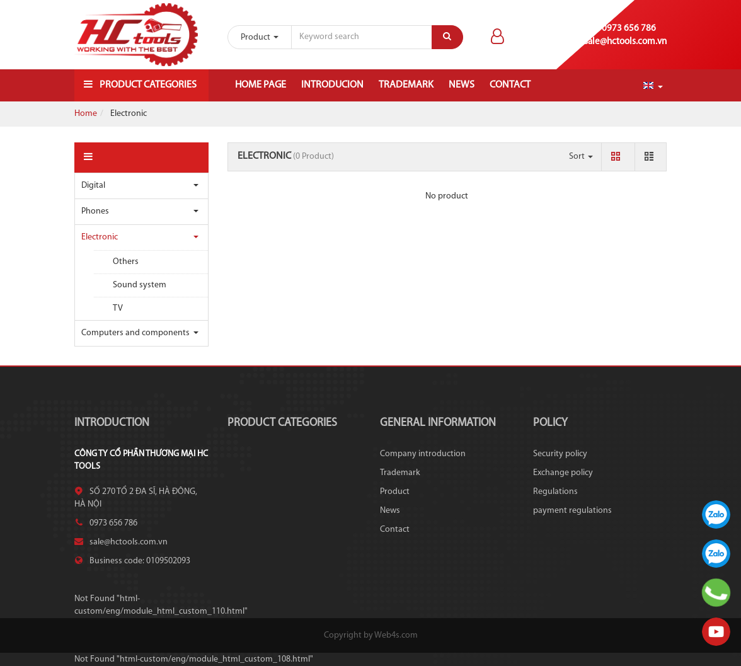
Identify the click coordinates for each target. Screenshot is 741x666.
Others (126, 262)
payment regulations (572, 510)
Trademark (406, 85)
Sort (581, 156)
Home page (260, 85)
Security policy (560, 454)
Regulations (555, 492)
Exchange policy (563, 473)
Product (395, 492)
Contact (510, 85)
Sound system (139, 285)
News (461, 85)
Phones (95, 211)
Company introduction (423, 454)
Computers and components (135, 333)
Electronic (99, 237)
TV (118, 308)
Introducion (332, 85)
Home (85, 113)
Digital (93, 185)
